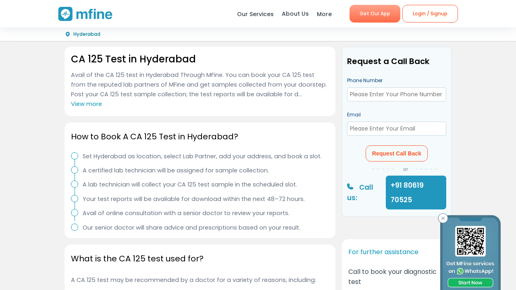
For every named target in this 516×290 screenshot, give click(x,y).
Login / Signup (430, 13)
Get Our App (375, 13)
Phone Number (365, 80)
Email (354, 114)
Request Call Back (396, 153)
